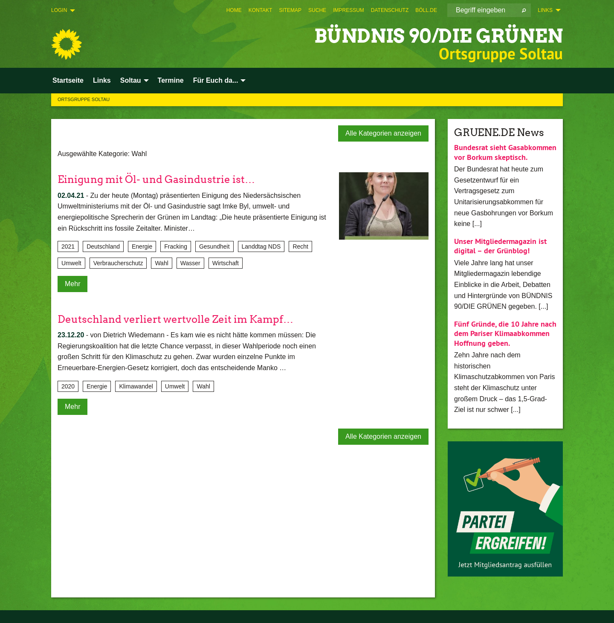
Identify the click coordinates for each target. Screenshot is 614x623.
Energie (142, 246)
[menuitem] (234, 10)
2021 (68, 246)
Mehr (72, 283)
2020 (68, 386)
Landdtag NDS (261, 246)
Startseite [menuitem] (68, 80)
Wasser (190, 263)
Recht (300, 246)
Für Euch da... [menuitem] (215, 80)
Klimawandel (136, 386)
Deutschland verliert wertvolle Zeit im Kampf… (175, 319)
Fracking (175, 246)
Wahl (161, 263)
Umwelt (71, 263)
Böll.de (426, 10)
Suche (317, 10)
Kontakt (260, 10)
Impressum (348, 10)
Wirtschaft (225, 263)
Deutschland (103, 246)
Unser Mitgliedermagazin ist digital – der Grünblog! (500, 246)
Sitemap (290, 10)
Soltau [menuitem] (130, 80)
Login (59, 10)
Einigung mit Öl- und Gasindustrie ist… (156, 179)
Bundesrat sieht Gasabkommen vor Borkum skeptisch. (505, 152)
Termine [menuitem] (171, 80)
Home (234, 10)
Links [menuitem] (545, 10)
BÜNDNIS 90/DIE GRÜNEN (438, 36)
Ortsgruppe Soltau (84, 99)
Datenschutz (389, 10)
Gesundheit (214, 246)
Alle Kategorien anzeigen (383, 133)
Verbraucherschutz (118, 263)
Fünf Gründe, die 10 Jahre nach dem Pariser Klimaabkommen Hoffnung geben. (505, 333)
